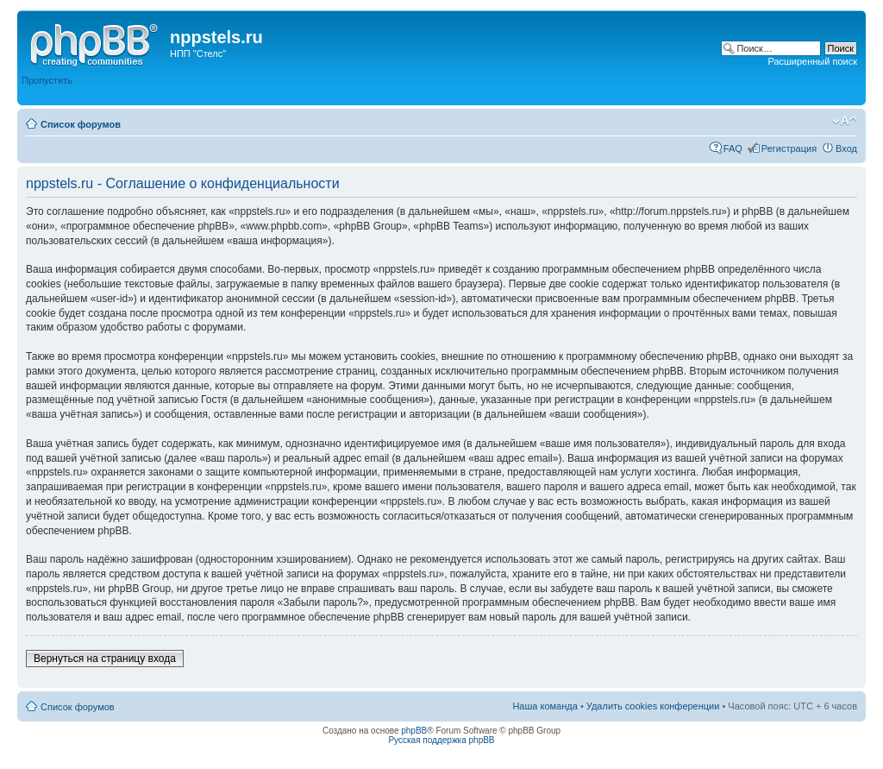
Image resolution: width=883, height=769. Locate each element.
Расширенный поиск (812, 61)
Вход (846, 148)
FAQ (732, 148)
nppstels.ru (216, 37)
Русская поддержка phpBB (441, 740)
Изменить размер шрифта (844, 121)
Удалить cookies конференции (653, 706)
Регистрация (789, 148)
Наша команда (544, 706)
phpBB (414, 730)
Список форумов (81, 124)
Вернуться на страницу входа (105, 658)
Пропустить (47, 80)
